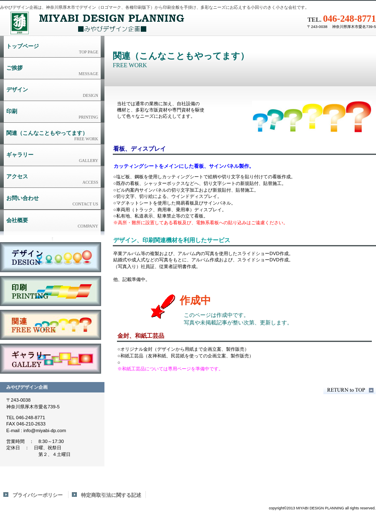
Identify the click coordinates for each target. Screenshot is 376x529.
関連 (50, 325)
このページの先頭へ (349, 390)
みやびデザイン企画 (104, 22)
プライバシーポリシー (38, 495)
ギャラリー (50, 359)
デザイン (50, 257)
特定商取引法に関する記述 (111, 495)
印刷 (50, 291)
